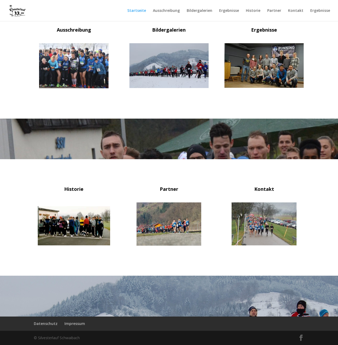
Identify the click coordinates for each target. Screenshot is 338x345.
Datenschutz (46, 323)
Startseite (136, 11)
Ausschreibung (166, 11)
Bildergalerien (199, 11)
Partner (274, 11)
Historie (253, 11)
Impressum (74, 323)
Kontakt (295, 11)
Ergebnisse (229, 11)
